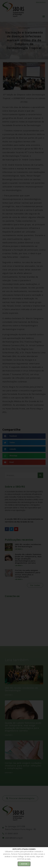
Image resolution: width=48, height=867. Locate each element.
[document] (24, 433)
